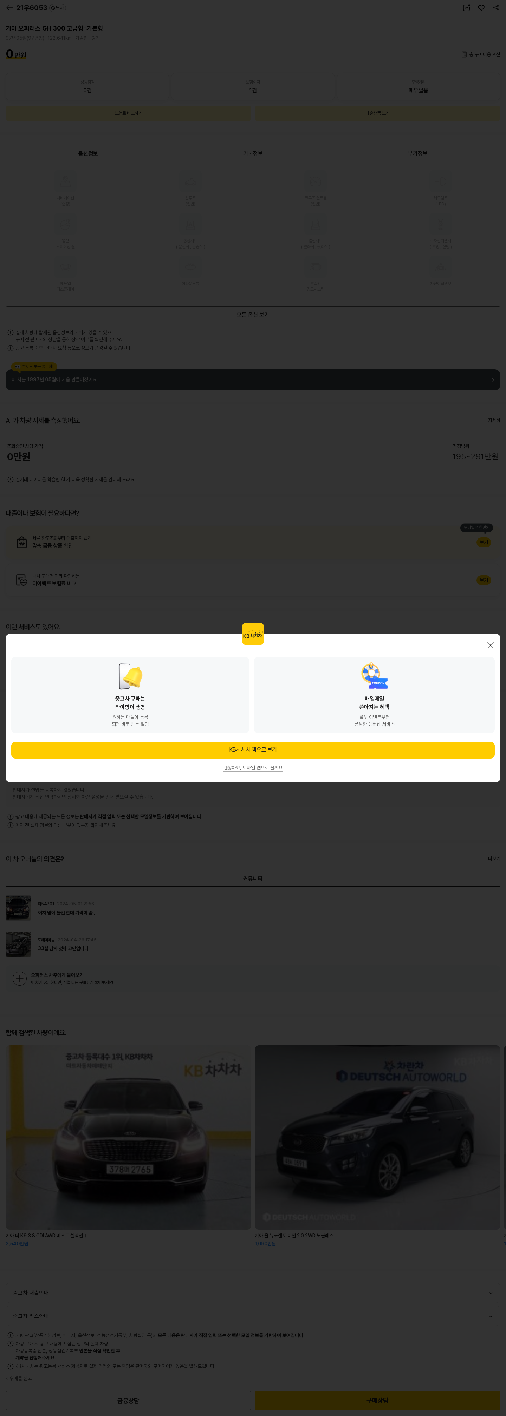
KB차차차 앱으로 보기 (253, 749)
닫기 (490, 645)
